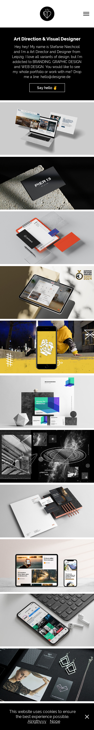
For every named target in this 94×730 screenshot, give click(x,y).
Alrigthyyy (37, 721)
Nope (55, 721)
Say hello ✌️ (47, 88)
